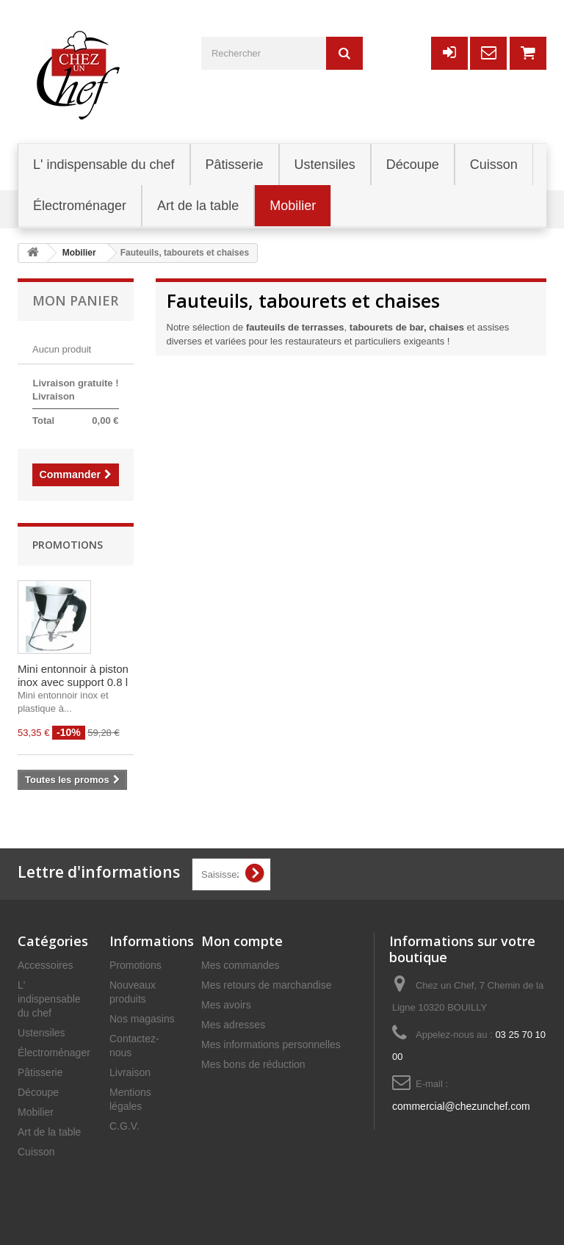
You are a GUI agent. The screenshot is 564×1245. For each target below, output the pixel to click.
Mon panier (75, 300)
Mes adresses (233, 1025)
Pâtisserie (40, 1072)
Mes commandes (240, 965)
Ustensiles (41, 1033)
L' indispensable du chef (49, 999)
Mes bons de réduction (253, 1064)
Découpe (38, 1092)
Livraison (130, 1072)
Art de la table (49, 1132)
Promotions (67, 545)
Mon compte (242, 941)
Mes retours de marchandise (266, 985)
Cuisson (36, 1152)
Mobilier (36, 1112)
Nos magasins (142, 1019)
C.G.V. (124, 1126)
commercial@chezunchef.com (461, 1106)
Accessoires (45, 965)
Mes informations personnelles (271, 1044)
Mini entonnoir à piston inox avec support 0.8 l (73, 675)
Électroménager (54, 1052)
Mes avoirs (226, 1005)
